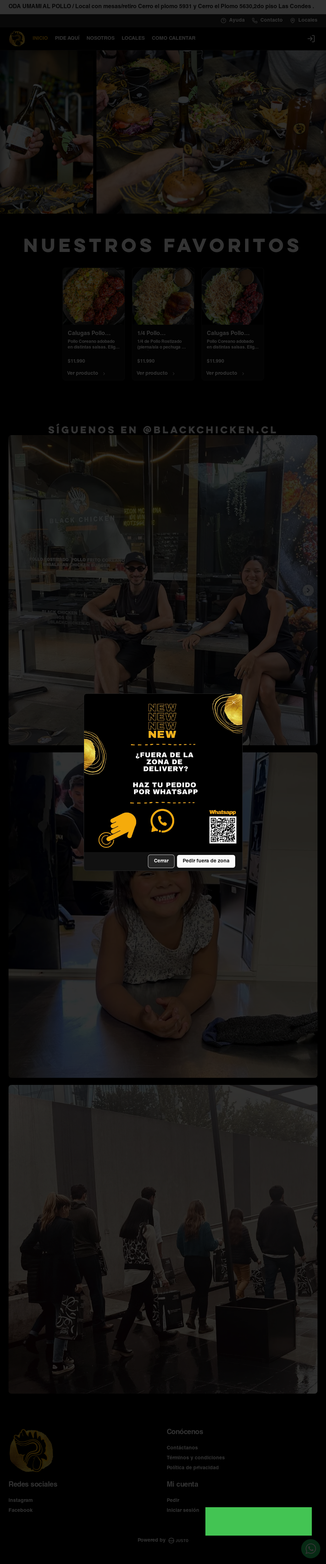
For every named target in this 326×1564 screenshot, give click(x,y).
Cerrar (161, 861)
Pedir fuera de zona (206, 861)
